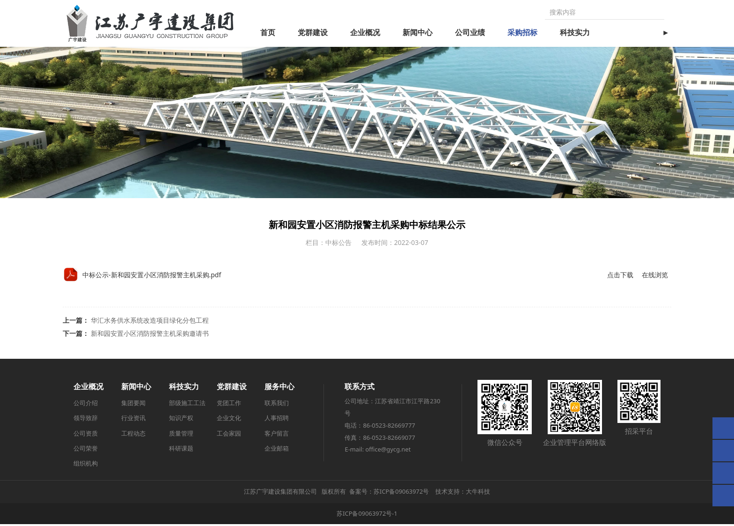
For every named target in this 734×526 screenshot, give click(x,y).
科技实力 (575, 32)
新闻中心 (418, 32)
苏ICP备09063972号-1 (367, 515)
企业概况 (365, 32)
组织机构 (85, 465)
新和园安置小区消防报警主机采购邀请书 (150, 335)
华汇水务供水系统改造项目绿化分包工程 (150, 322)
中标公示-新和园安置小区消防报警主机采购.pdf (151, 276)
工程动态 (133, 435)
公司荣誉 (85, 450)
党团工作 (229, 404)
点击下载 (620, 276)
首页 (267, 32)
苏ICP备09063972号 (401, 493)
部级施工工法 (187, 404)
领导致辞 (85, 419)
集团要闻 (133, 404)
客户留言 (276, 435)
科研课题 (181, 450)
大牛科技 (478, 493)
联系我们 (276, 404)
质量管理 (181, 435)
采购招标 (522, 32)
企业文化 (229, 419)
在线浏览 (655, 276)
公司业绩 (470, 32)
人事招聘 (276, 419)
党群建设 (313, 32)
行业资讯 (133, 419)
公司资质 (85, 435)
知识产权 (181, 419)
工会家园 (229, 435)
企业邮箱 (276, 450)
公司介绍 (85, 404)
